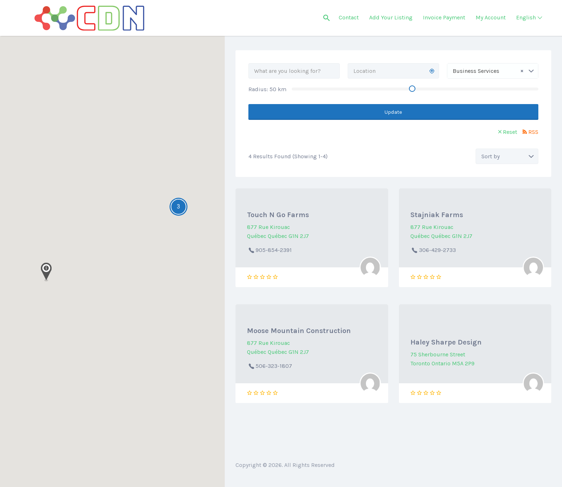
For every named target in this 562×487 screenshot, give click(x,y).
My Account (491, 17)
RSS (533, 131)
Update (393, 112)
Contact (349, 17)
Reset (510, 131)
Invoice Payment (444, 17)
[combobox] (492, 71)
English (526, 17)
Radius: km (267, 89)
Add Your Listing (391, 17)
